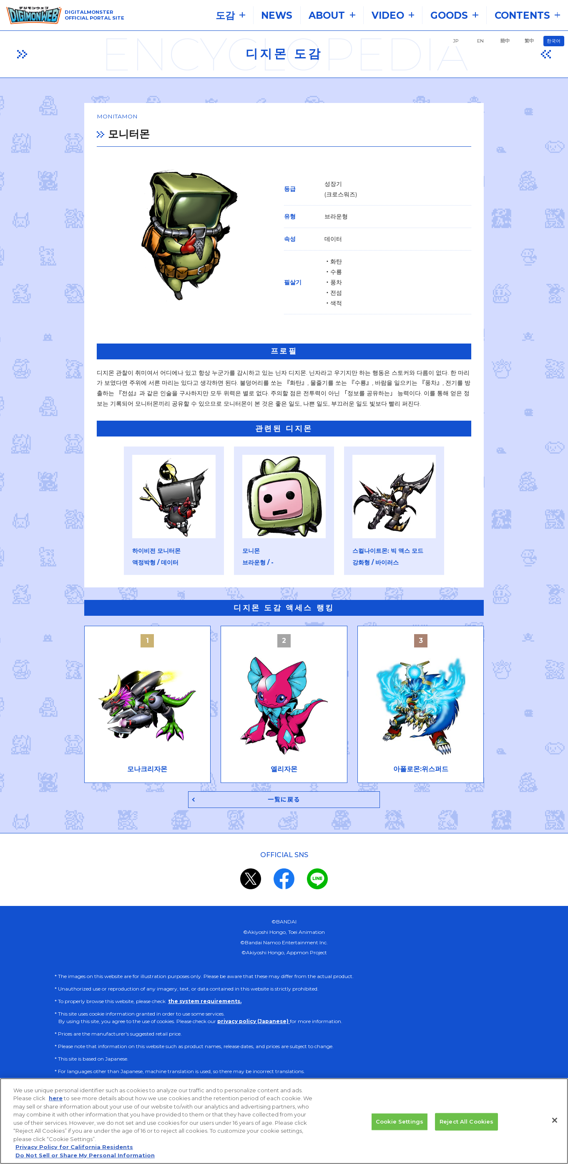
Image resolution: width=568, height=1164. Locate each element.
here (56, 1107)
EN (480, 41)
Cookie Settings (399, 1129)
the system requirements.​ (204, 1006)
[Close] (554, 1128)
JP (456, 41)
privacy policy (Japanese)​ (253, 1026)
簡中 (505, 41)
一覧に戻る (284, 804)
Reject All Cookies (466, 1129)
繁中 (529, 41)
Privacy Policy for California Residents (74, 1155)
